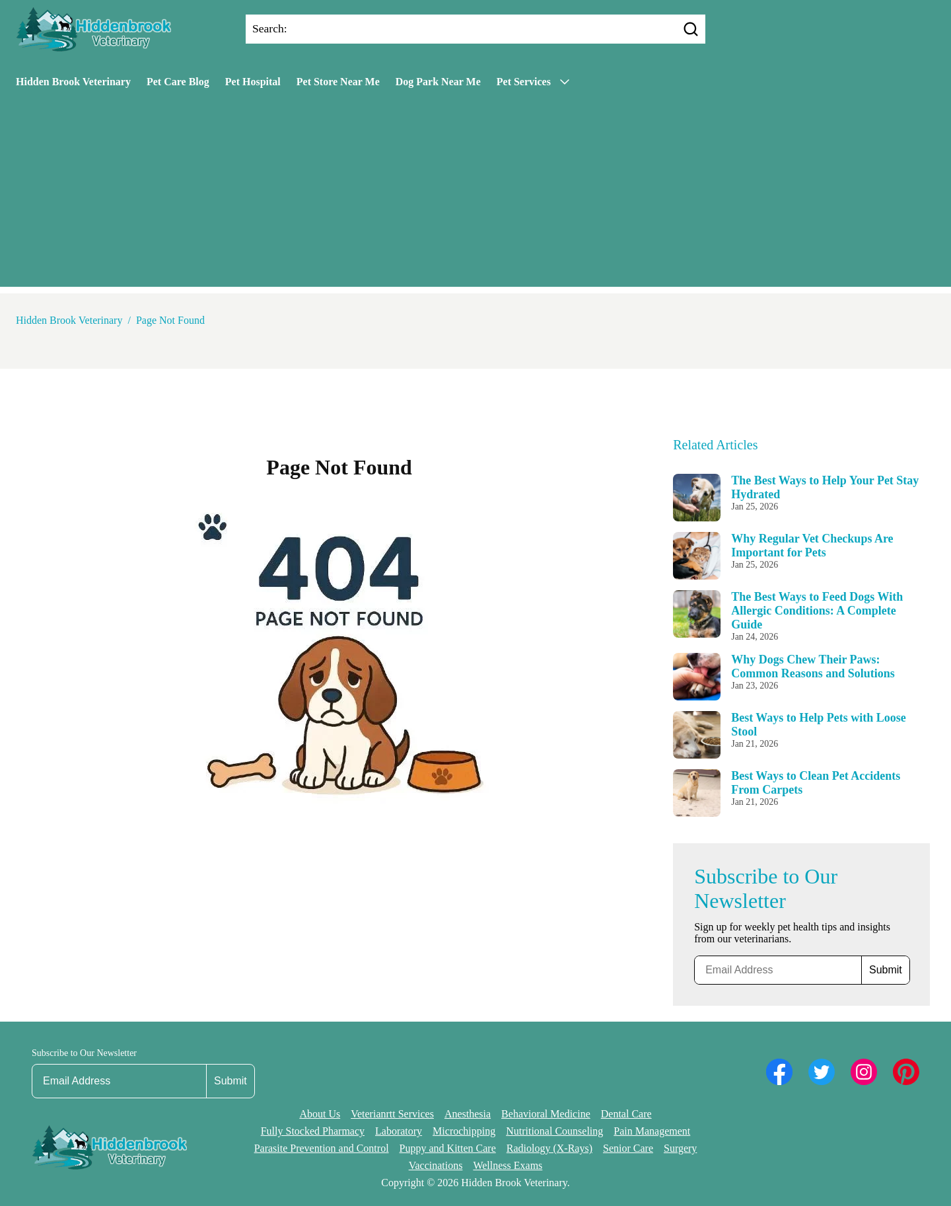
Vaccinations (436, 1165)
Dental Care (626, 1113)
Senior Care (628, 1148)
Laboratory (398, 1131)
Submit (885, 969)
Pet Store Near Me (338, 81)
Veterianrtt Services (392, 1113)
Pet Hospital (253, 81)
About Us (319, 1113)
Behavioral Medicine (545, 1113)
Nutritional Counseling (554, 1131)
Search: (269, 28)
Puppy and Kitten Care (448, 1148)
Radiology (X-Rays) (549, 1148)
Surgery (680, 1148)
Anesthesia (467, 1113)
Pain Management (652, 1131)
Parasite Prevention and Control (321, 1148)
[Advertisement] (475, 194)
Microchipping (464, 1131)
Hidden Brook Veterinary (73, 81)
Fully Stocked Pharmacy (313, 1131)
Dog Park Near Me (438, 81)
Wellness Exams (507, 1165)
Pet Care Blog (178, 81)
